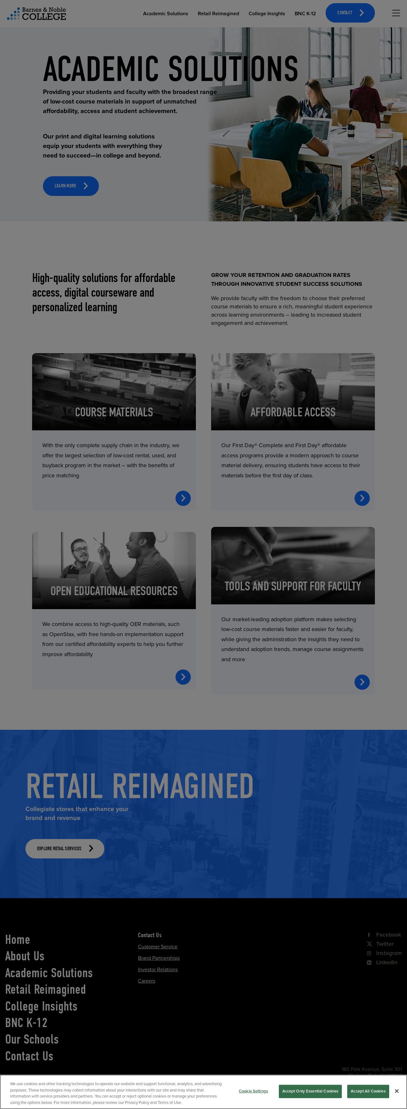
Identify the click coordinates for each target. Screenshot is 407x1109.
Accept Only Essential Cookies (310, 1098)
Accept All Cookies (368, 1098)
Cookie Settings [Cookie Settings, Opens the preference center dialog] (253, 1098)
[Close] (397, 1098)
